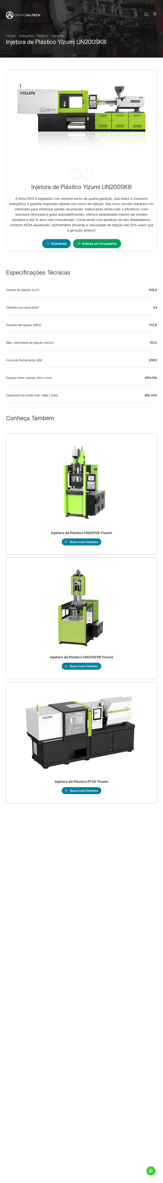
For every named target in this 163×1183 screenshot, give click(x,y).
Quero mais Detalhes (81, 542)
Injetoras (58, 36)
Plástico (43, 36)
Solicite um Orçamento (97, 244)
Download (56, 244)
